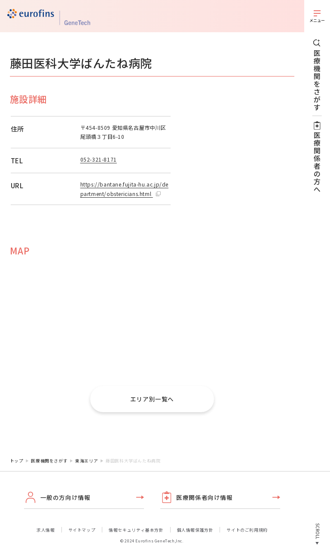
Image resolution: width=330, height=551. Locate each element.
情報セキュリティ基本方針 (136, 530)
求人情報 (46, 530)
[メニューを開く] (317, 16)
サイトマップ (82, 530)
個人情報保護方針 (195, 530)
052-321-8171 (98, 159)
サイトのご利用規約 (246, 530)
